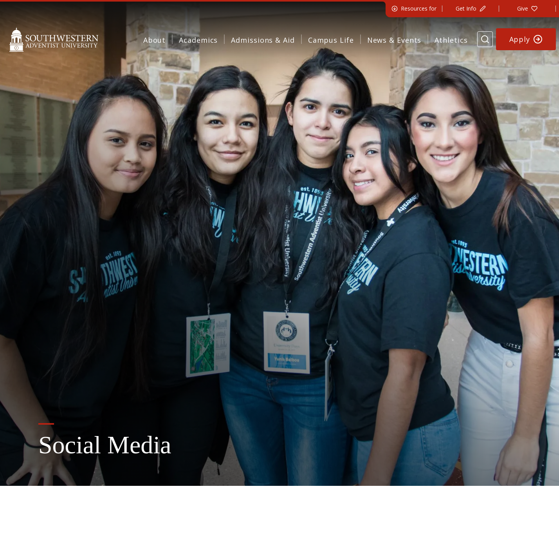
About (154, 40)
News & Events (394, 40)
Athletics (451, 40)
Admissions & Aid (262, 40)
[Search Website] (485, 39)
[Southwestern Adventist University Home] (53, 39)
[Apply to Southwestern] (526, 39)
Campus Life (331, 40)
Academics (198, 40)
